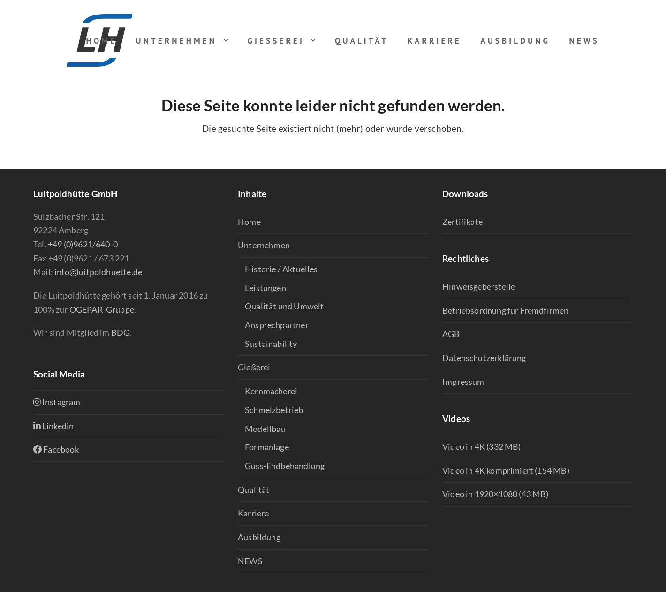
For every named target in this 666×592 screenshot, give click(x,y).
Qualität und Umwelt (284, 306)
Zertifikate (462, 221)
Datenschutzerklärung (484, 358)
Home (249, 221)
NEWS (250, 561)
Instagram (57, 402)
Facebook (56, 449)
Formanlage (267, 447)
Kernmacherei (271, 391)
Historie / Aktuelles (281, 269)
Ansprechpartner (277, 325)
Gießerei (254, 367)
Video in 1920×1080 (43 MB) (495, 494)
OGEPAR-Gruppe (101, 309)
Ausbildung (259, 537)
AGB (451, 334)
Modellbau (265, 428)
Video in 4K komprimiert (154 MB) (505, 470)
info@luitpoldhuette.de (98, 272)
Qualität (253, 489)
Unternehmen (264, 245)
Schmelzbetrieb (274, 410)
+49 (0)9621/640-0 (83, 244)
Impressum (463, 382)
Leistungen (265, 288)
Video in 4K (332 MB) (481, 446)
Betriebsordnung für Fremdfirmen (505, 310)
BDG (120, 332)
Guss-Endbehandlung (285, 466)
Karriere (253, 513)
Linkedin (53, 426)
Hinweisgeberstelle (478, 286)
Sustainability (271, 343)
